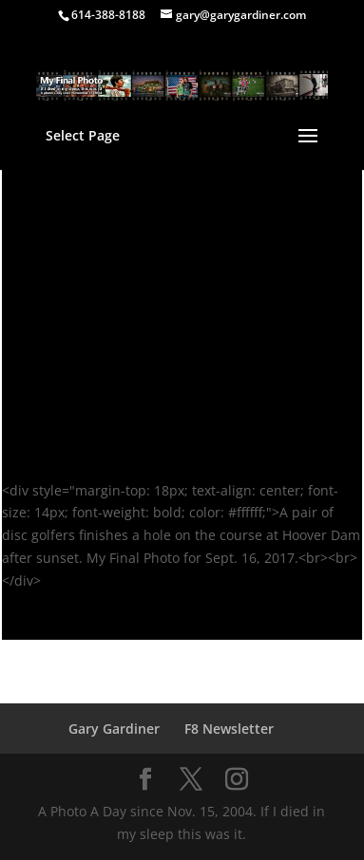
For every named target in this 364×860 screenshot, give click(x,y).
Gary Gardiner (114, 729)
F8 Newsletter (229, 729)
